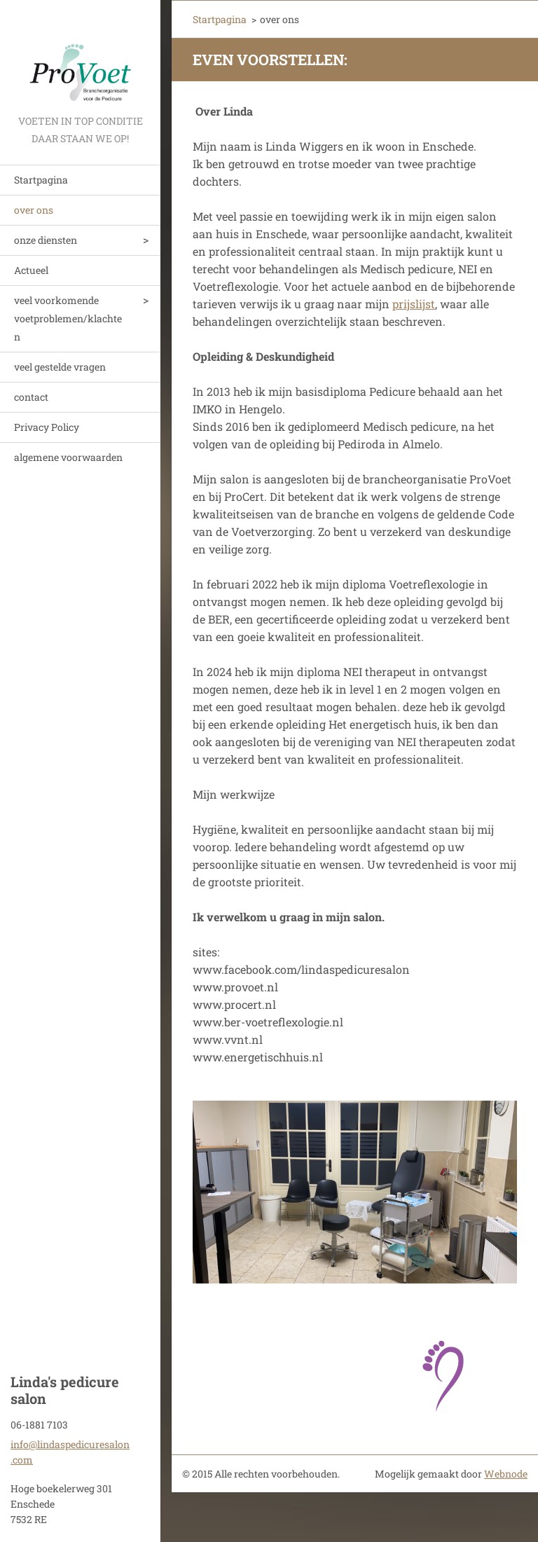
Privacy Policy (46, 427)
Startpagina (41, 179)
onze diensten (45, 240)
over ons (33, 209)
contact (31, 397)
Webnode (505, 1473)
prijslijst (413, 303)
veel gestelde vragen (60, 366)
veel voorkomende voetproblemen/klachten (68, 318)
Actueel (31, 270)
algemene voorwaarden (68, 457)
